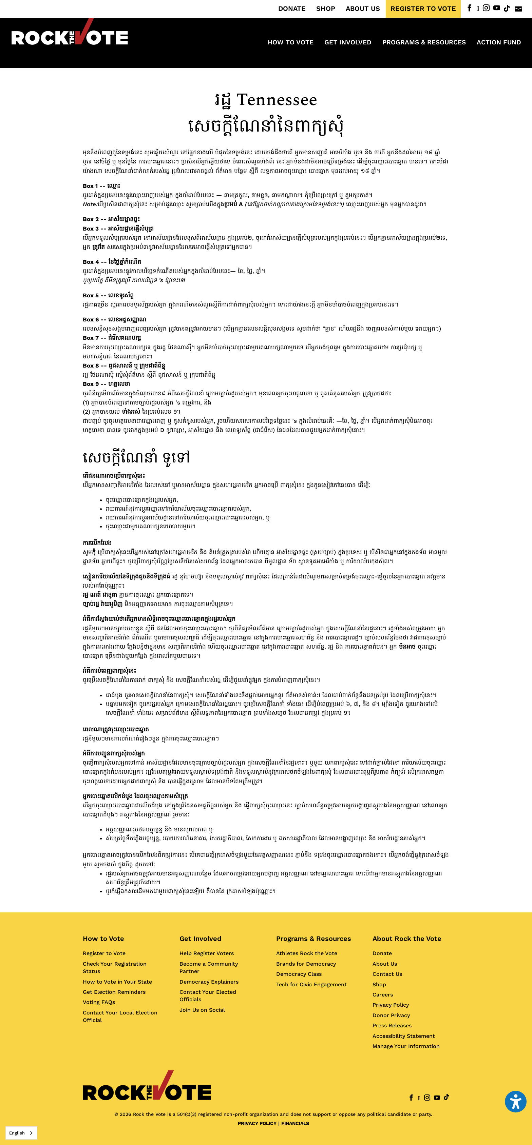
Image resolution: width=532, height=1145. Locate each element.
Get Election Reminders (114, 992)
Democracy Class (299, 974)
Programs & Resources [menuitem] (424, 43)
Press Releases (392, 1025)
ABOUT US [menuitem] (363, 9)
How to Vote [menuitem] (291, 43)
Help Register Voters (206, 953)
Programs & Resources (313, 938)
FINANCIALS (295, 1123)
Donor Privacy (391, 1015)
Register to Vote (104, 953)
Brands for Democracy (306, 964)
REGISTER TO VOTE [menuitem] (423, 9)
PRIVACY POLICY (257, 1123)
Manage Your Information (406, 1046)
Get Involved (200, 938)
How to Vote (103, 938)
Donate (382, 953)
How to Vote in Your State (117, 982)
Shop (379, 984)
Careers (383, 994)
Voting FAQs (99, 1002)
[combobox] (21, 1133)
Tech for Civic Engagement (311, 984)
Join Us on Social (202, 1010)
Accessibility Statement (404, 1036)
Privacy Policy (391, 1005)
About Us (385, 964)
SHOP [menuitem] (325, 9)
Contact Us (387, 974)
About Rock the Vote (407, 938)
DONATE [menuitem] (292, 9)
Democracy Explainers (209, 982)
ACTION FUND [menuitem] (499, 43)
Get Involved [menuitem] (348, 43)
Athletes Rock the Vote (306, 953)
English (17, 1133)
